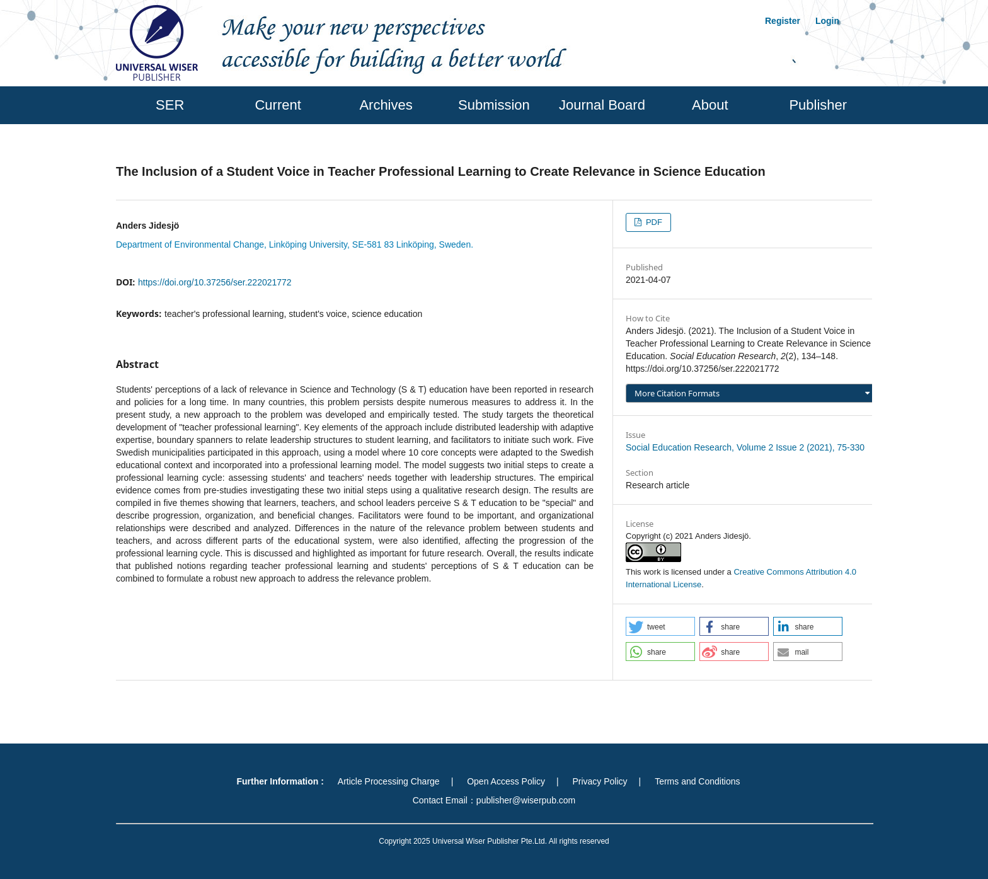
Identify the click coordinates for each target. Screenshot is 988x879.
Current (278, 105)
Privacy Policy (599, 781)
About (710, 105)
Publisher (818, 105)
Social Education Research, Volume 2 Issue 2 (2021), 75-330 (745, 447)
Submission (494, 105)
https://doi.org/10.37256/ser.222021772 (215, 282)
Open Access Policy (506, 781)
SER (170, 105)
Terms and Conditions (697, 781)
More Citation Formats (677, 393)
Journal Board (602, 105)
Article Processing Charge (389, 781)
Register (782, 21)
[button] (660, 626)
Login (827, 21)
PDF (652, 222)
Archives (385, 105)
